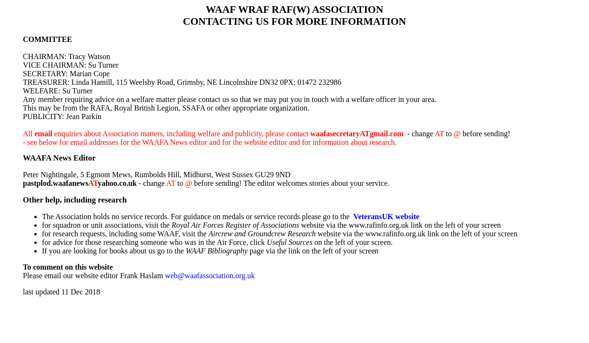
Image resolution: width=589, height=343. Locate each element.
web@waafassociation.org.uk (210, 276)
